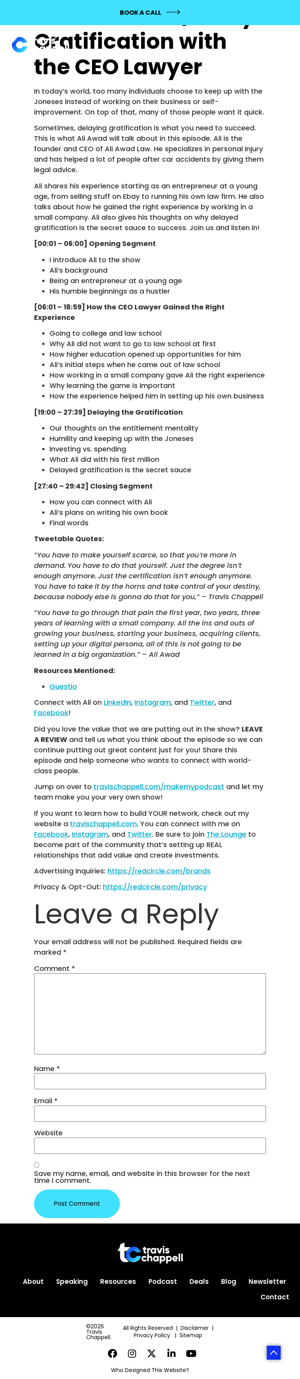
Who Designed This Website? (150, 1370)
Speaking (72, 1281)
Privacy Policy (153, 1335)
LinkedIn (117, 702)
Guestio (63, 686)
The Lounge (226, 834)
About (33, 1281)
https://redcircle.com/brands (159, 871)
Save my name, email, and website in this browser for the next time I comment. (142, 1177)
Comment (54, 968)
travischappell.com (103, 824)
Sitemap (191, 1335)
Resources (118, 1281)
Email (46, 1100)
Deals (199, 1281)
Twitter (202, 702)
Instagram (153, 702)
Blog (228, 1281)
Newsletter (267, 1281)
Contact (275, 1297)
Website (48, 1133)
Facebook (51, 713)
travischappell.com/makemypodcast (159, 786)
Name (47, 1068)
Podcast (162, 1281)
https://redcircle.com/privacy (155, 887)
